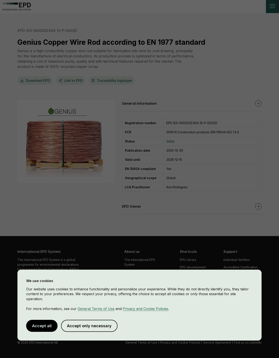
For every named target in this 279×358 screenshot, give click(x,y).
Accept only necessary (89, 326)
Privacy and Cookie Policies (145, 309)
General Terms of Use (96, 309)
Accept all (42, 326)
